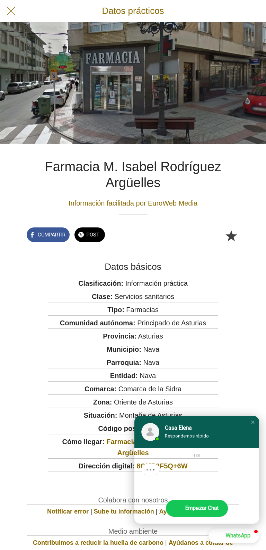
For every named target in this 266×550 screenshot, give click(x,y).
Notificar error (68, 511)
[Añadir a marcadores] (231, 235)
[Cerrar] (11, 11)
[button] (252, 422)
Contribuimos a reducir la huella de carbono (98, 542)
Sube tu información (124, 511)
